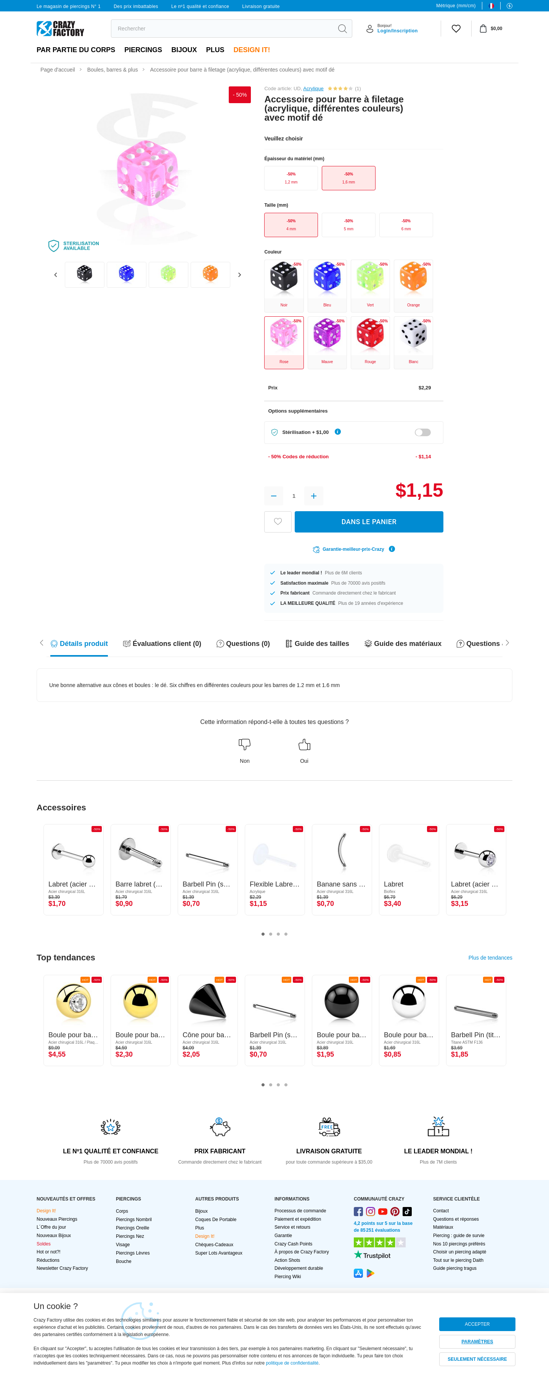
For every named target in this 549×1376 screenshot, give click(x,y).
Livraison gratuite (261, 6)
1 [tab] (263, 934)
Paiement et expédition (297, 1219)
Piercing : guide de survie (459, 1235)
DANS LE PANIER (369, 522)
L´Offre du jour (51, 1227)
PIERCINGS (143, 50)
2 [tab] (270, 934)
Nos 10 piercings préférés (459, 1244)
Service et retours (292, 1227)
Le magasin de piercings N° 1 (69, 6)
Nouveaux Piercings (57, 1219)
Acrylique (313, 88)
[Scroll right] (42, 642)
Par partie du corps (76, 50)
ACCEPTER (477, 1324)
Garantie (283, 1235)
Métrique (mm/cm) (456, 5)
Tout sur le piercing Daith (458, 1260)
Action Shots (287, 1260)
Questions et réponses (456, 1219)
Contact (441, 1210)
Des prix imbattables (136, 6)
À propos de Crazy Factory (301, 1252)
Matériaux (443, 1227)
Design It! (251, 50)
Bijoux (184, 50)
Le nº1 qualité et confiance (200, 6)
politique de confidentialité (292, 1363)
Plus (215, 50)
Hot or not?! (49, 1252)
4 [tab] (286, 934)
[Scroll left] (507, 642)
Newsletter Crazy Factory (62, 1268)
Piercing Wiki (287, 1276)
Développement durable (298, 1268)
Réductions (48, 1260)
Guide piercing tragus (455, 1268)
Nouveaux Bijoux (54, 1235)
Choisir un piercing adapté (459, 1252)
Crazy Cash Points (293, 1244)
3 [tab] (278, 934)
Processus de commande (300, 1210)
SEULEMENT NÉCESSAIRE (477, 1359)
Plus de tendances (490, 958)
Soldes (44, 1244)
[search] (222, 28)
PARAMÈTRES (477, 1341)
